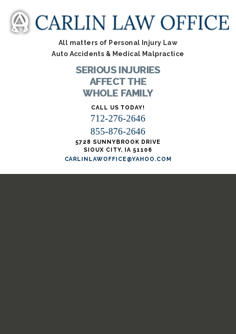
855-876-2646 (118, 131)
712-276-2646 (118, 118)
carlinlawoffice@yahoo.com (118, 159)
